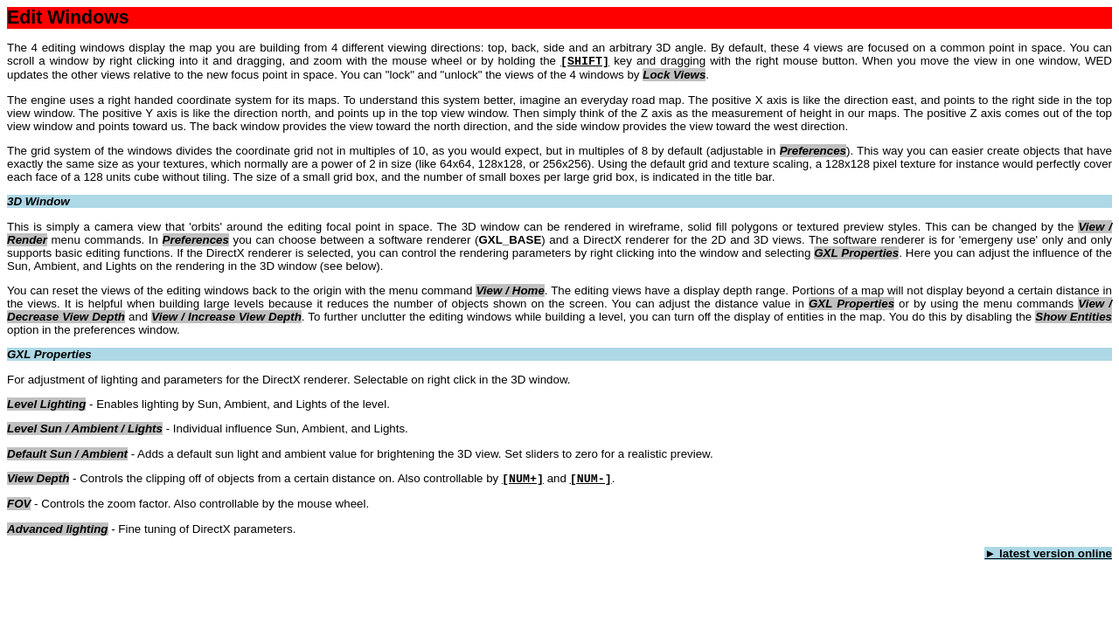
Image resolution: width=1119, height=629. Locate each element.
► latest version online (1048, 553)
